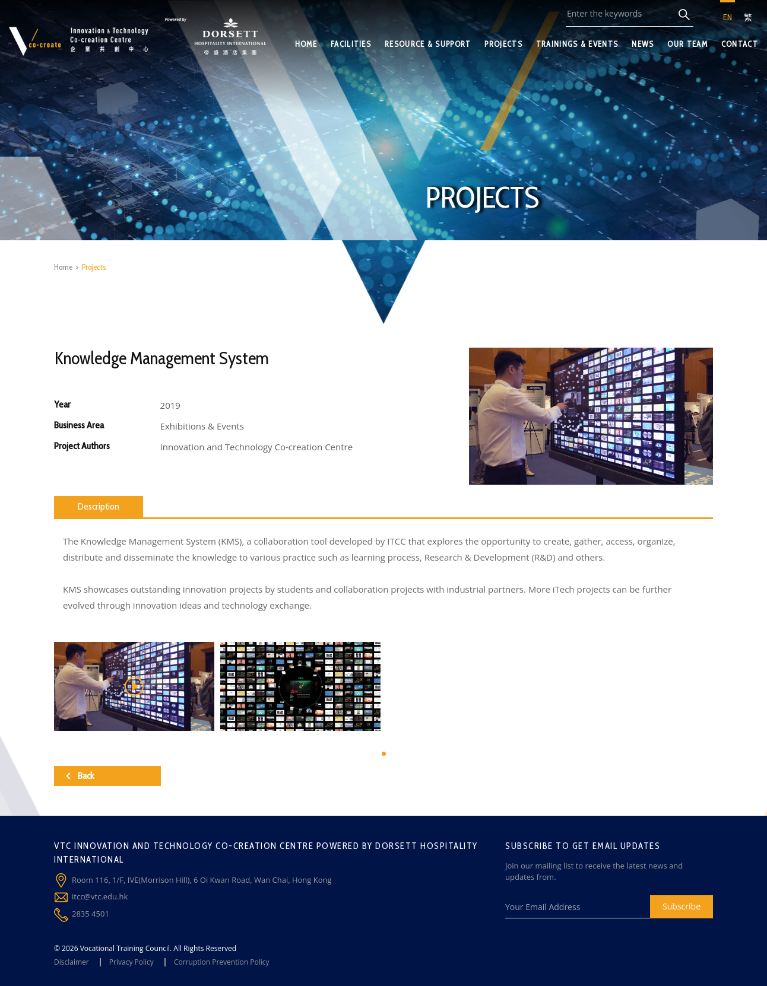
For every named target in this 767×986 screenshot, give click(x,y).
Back (80, 775)
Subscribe (682, 906)
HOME (306, 44)
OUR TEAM (687, 44)
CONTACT (739, 44)
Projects (94, 267)
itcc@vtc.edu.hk (100, 896)
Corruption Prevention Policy (222, 962)
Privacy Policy (131, 962)
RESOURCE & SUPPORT (428, 44)
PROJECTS (503, 44)
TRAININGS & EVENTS (577, 44)
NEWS (643, 44)
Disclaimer (71, 962)
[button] (383, 753)
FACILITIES (351, 44)
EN (727, 17)
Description (98, 506)
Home (63, 267)
